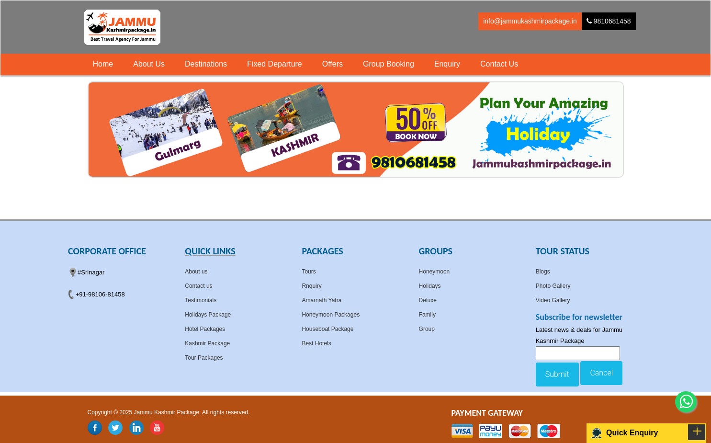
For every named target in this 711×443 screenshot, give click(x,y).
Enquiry (447, 64)
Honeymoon (434, 271)
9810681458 (609, 21)
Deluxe (428, 300)
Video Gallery (553, 300)
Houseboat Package (327, 329)
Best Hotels (316, 343)
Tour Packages (204, 357)
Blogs (543, 271)
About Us (149, 64)
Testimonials (200, 300)
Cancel (601, 372)
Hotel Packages (205, 329)
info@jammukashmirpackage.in (530, 21)
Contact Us (499, 64)
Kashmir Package (207, 343)
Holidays (430, 286)
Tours (309, 271)
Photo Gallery (553, 286)
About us (196, 271)
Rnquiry (311, 286)
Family (427, 314)
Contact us (198, 286)
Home (103, 64)
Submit (557, 374)
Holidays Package (208, 314)
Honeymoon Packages (331, 314)
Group (427, 329)
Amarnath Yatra (321, 300)
